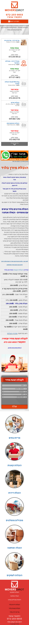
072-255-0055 (14, 619)
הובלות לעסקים (14, 575)
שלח (14, 406)
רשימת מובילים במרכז (14, 600)
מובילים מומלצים (14, 520)
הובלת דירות (14, 493)
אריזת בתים (14, 438)
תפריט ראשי (14, 21)
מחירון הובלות (12, 333)
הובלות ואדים (15, 102)
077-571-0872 (14, 77)
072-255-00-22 (14, 57)
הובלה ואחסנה (14, 548)
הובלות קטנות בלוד (14, 608)
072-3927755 (14, 140)
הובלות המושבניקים (13, 123)
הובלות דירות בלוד (14, 604)
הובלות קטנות (18, 270)
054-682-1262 (14, 119)
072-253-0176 (14, 98)
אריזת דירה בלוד (14, 612)
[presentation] (14, 401)
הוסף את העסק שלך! (14, 622)
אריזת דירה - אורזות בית (11, 40)
